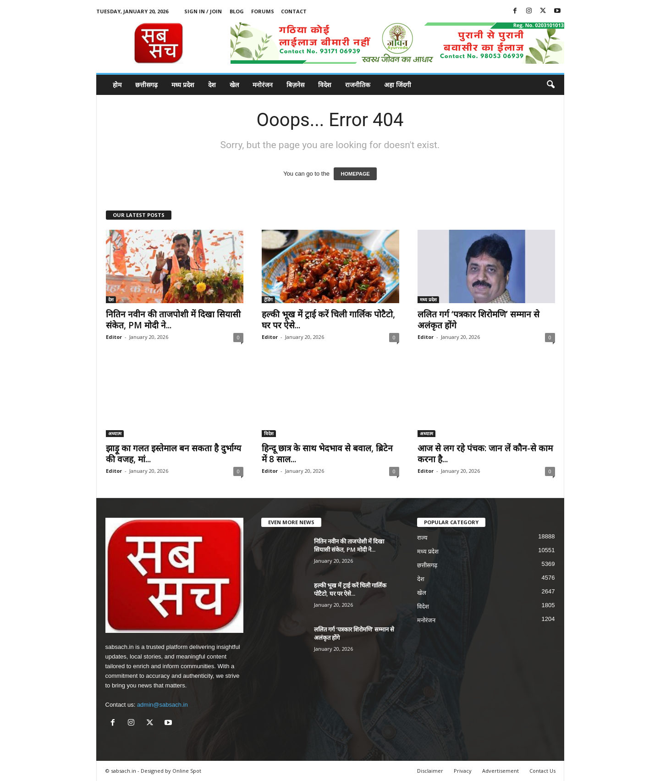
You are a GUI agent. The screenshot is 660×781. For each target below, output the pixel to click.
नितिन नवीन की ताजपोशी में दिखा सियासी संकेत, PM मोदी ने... (173, 319)
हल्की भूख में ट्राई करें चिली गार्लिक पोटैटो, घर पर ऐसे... (328, 319)
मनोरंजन (263, 84)
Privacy (463, 770)
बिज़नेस (295, 84)
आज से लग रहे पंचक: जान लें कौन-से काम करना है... (485, 453)
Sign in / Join (203, 11)
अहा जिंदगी (397, 84)
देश (212, 84)
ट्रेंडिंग (268, 299)
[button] (550, 85)
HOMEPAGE (355, 174)
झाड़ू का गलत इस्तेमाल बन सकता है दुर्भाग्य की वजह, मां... (173, 453)
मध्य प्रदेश (182, 84)
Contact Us (542, 770)
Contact (294, 11)
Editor (114, 336)
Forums (262, 11)
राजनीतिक (357, 84)
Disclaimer (430, 770)
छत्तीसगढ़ (146, 84)
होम (117, 84)
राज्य (422, 537)
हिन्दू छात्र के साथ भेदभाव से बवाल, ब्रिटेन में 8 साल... (327, 453)
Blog (237, 11)
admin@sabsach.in (162, 704)
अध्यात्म (114, 433)
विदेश (324, 84)
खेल (234, 84)
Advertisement (500, 770)
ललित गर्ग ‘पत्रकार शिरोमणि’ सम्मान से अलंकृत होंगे (478, 319)
